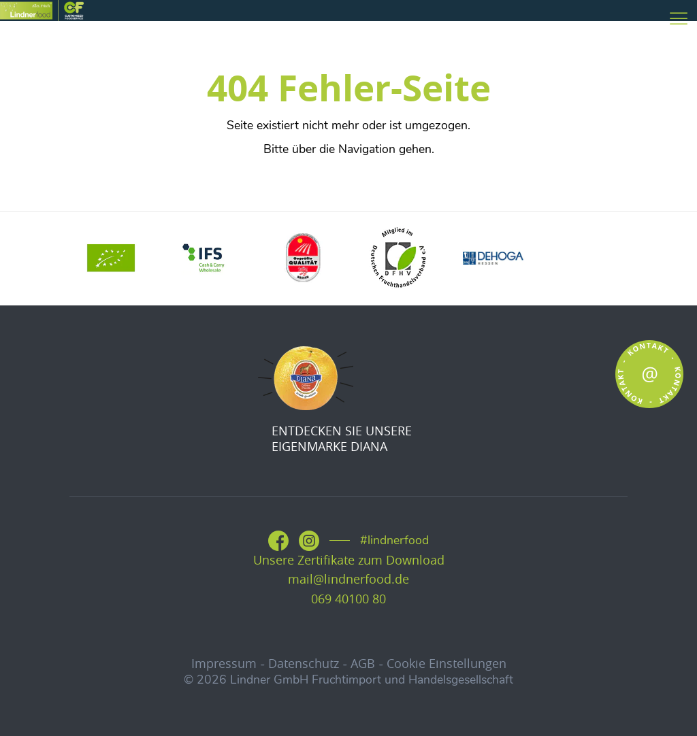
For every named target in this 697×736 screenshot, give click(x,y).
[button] (30, 706)
